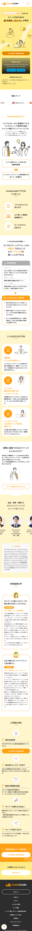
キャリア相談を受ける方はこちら (16, 487)
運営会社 (16, 918)
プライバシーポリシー (16, 922)
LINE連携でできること (8, 83)
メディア (16, 901)
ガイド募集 (16, 908)
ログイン (16, 892)
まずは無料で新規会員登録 (16, 751)
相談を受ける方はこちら (16, 77)
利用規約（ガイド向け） (16, 915)
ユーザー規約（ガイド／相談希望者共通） (16, 911)
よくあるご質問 (16, 904)
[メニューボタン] (28, 3)
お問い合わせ (16, 872)
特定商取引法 (16, 925)
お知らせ (16, 897)
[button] (2, 528)
